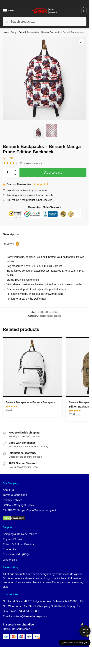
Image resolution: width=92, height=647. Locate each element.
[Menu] (8, 11)
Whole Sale (10, 559)
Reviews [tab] (11, 244)
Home (6, 32)
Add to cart (53, 172)
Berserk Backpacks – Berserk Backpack (30, 402)
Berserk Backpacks (50, 32)
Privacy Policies (12, 500)
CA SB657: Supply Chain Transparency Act (29, 510)
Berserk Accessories (29, 32)
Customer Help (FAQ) (16, 554)
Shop (13, 32)
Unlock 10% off (85, 630)
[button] (81, 42)
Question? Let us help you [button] (75, 642)
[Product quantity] (7, 172)
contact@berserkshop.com (29, 616)
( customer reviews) (31, 163)
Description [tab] (11, 234)
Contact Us (10, 549)
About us (8, 489)
